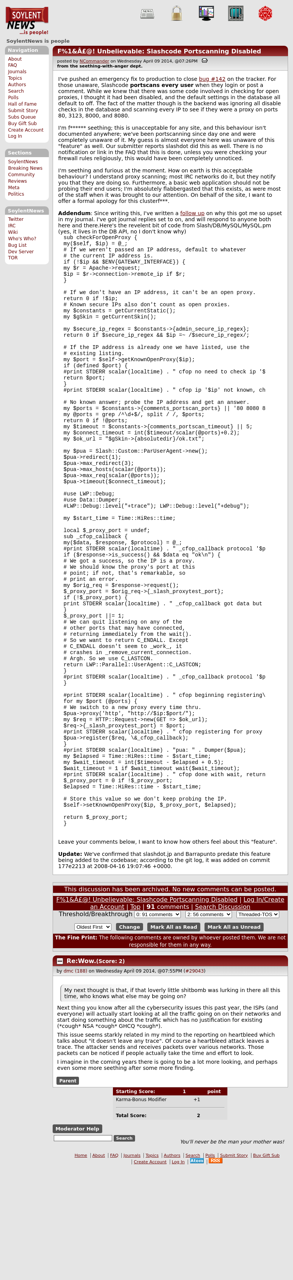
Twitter (15, 219)
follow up (192, 213)
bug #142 (212, 79)
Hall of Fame (22, 104)
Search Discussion (222, 1017)
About (15, 59)
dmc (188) (75, 1082)
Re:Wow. (81, 1072)
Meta (13, 187)
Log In (15, 136)
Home (80, 1266)
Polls (13, 97)
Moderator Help (77, 1240)
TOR (13, 258)
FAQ (12, 65)
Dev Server (21, 251)
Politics (16, 194)
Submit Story (23, 110)
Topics (15, 78)
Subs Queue (22, 117)
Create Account (25, 130)
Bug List (17, 245)
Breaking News (25, 168)
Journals (17, 71)
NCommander (94, 61)
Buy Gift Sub (22, 123)
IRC (12, 225)
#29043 (194, 1082)
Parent (67, 1191)
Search (16, 91)
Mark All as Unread (234, 1038)
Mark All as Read (173, 1038)
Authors (17, 84)
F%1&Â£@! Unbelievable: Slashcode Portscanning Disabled (159, 51)
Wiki (13, 232)
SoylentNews (27, 21)
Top (135, 1017)
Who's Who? (22, 238)
